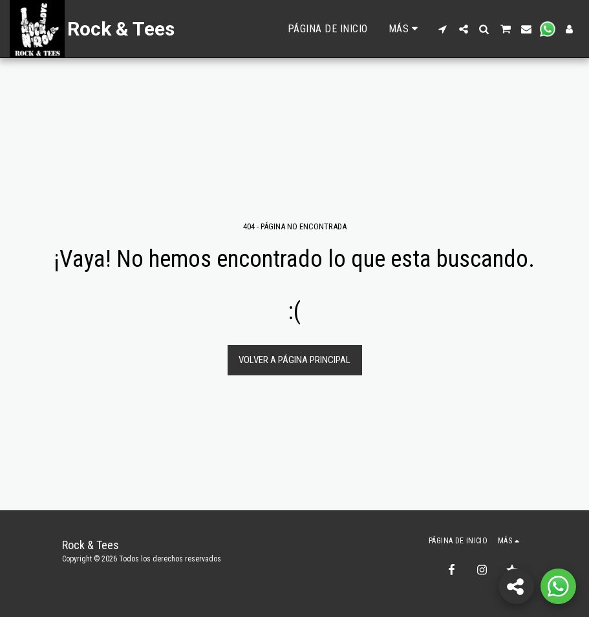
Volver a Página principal (294, 360)
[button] (443, 29)
